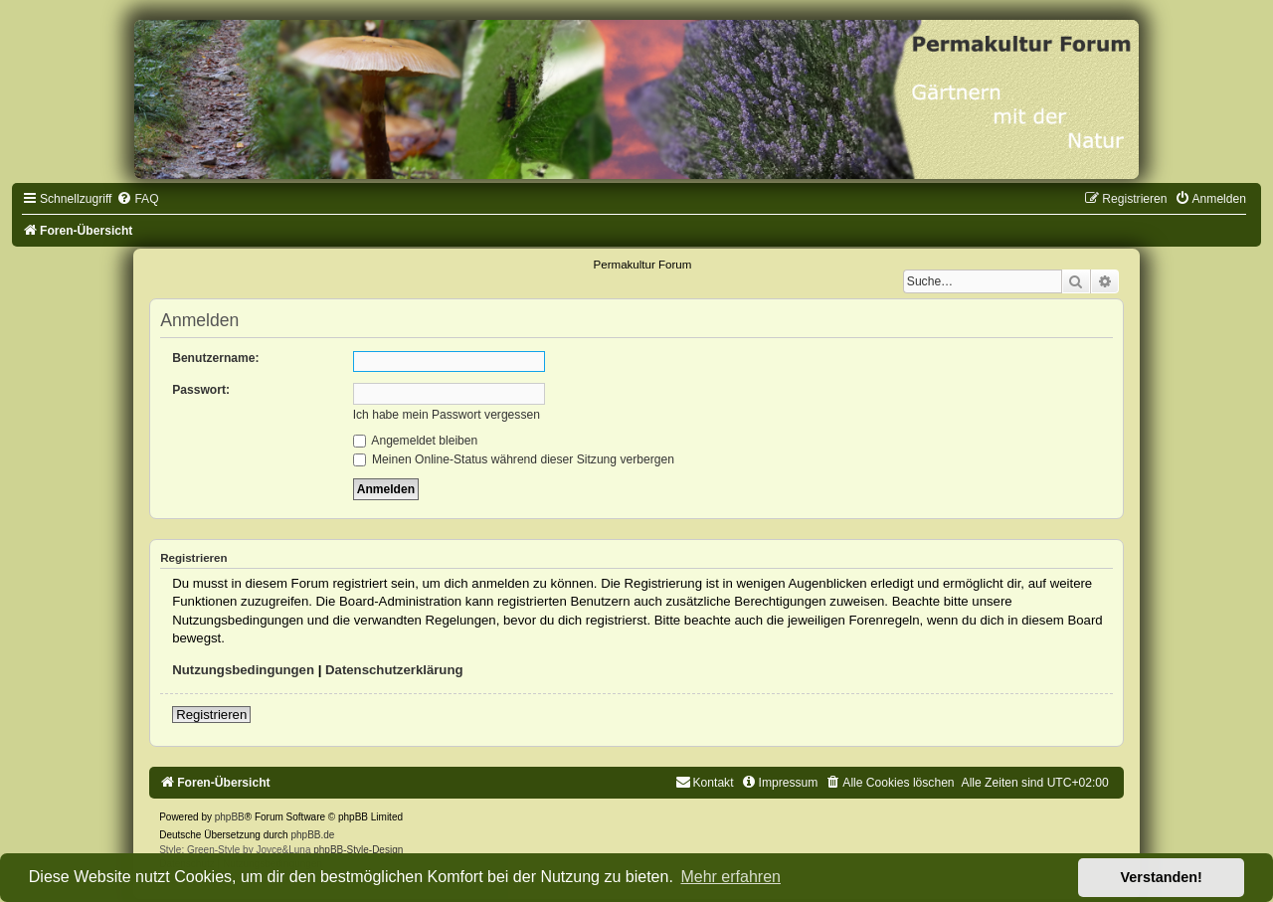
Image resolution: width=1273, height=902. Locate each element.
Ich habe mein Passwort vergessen (446, 415)
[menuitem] (137, 199)
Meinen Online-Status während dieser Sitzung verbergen (513, 459)
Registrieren (211, 714)
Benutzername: (215, 358)
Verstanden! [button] (1161, 877)
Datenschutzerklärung (394, 669)
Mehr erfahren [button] (730, 876)
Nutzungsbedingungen (243, 669)
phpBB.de (312, 834)
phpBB (230, 817)
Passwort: (201, 390)
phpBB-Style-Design (358, 849)
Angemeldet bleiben (415, 441)
